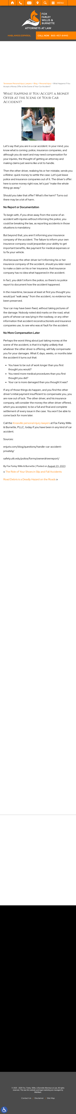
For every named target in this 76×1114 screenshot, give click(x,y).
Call (20, 3)
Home (12, 3)
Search (45, 3)
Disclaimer (39, 1098)
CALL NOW (53, 35)
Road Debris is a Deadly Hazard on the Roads (29, 479)
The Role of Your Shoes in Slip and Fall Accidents (33, 471)
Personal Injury (45, 83)
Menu (60, 2)
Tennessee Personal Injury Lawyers (17, 83)
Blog (35, 83)
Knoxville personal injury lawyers (31, 423)
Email (29, 3)
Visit (37, 3)
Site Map (51, 1098)
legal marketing (45, 1090)
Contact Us (26, 1098)
